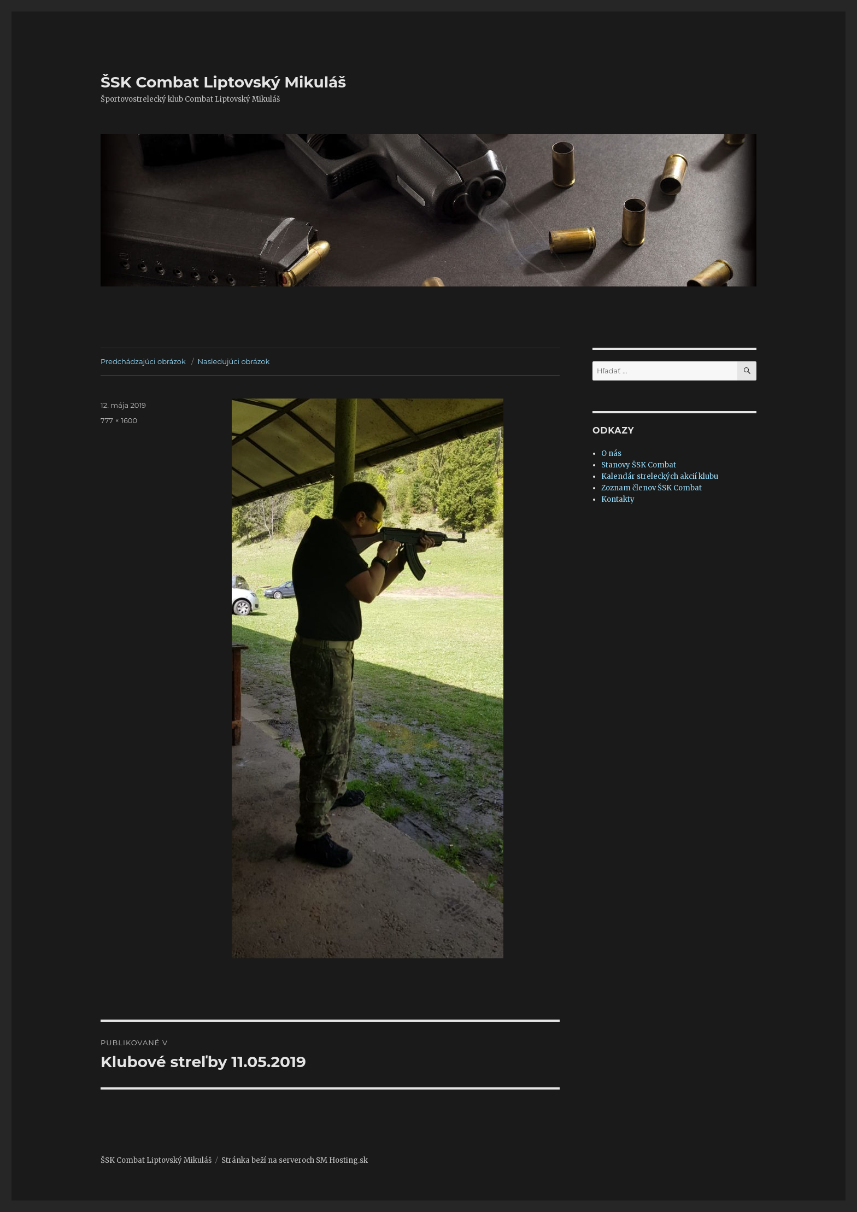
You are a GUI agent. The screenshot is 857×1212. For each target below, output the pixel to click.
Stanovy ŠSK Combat (638, 465)
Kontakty (618, 499)
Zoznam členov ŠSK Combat (651, 488)
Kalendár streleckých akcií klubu (659, 476)
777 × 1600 (119, 420)
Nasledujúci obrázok (234, 361)
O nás (611, 453)
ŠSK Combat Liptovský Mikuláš (223, 82)
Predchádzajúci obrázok (143, 361)
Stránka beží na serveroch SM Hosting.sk (294, 1160)
